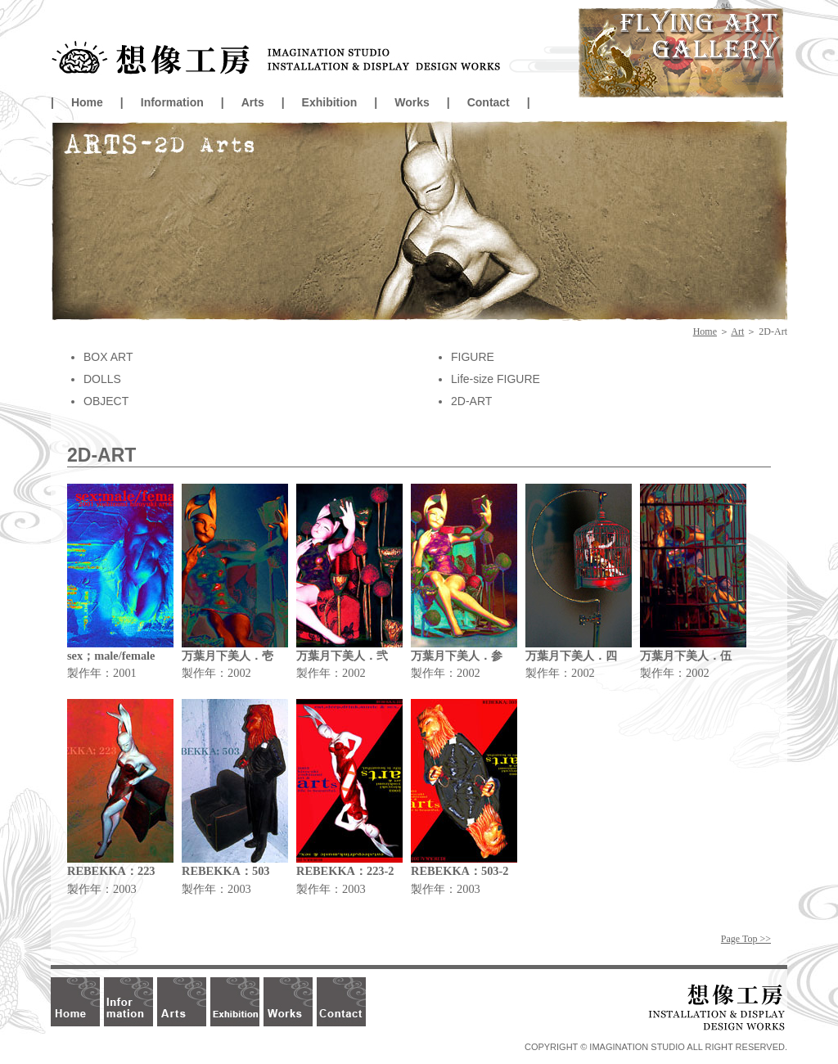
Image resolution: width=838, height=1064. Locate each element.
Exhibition (330, 102)
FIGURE (472, 356)
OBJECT (105, 401)
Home (87, 102)
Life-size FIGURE (495, 378)
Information (172, 102)
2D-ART (471, 401)
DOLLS (102, 378)
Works (412, 102)
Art (737, 331)
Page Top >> (746, 939)
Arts (252, 102)
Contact (488, 102)
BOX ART (108, 356)
